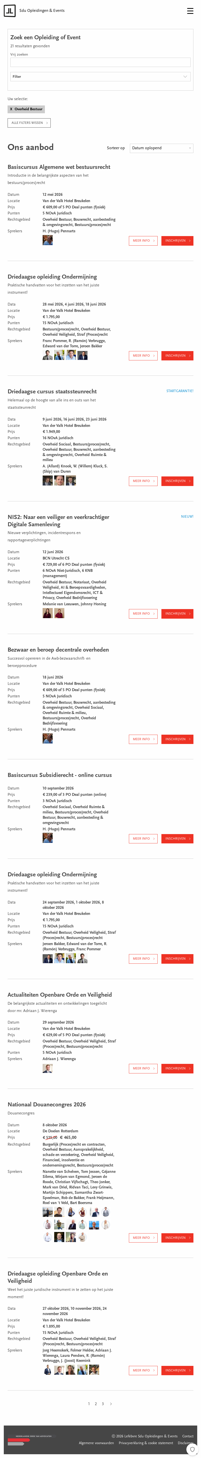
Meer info (141, 240)
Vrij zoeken (19, 55)
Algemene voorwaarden (96, 1443)
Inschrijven (175, 240)
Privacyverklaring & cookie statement (146, 1443)
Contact (187, 1436)
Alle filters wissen (27, 123)
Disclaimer (185, 1443)
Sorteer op (116, 148)
